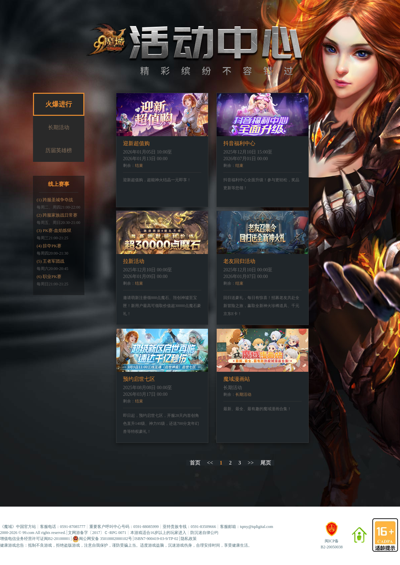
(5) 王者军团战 (50, 261)
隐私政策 (189, 538)
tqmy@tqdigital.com (256, 526)
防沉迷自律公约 (204, 532)
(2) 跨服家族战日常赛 (57, 215)
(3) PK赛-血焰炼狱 (54, 230)
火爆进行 (58, 104)
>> (251, 463)
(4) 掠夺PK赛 (49, 245)
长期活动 (58, 127)
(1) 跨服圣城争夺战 (55, 199)
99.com (28, 532)
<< (210, 463)
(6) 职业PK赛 (49, 276)
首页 (195, 463)
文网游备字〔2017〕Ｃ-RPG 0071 (97, 532)
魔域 (8, 526)
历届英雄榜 (58, 150)
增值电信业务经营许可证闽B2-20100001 (35, 538)
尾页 (265, 463)
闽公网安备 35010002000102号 (102, 539)
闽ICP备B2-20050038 (332, 541)
